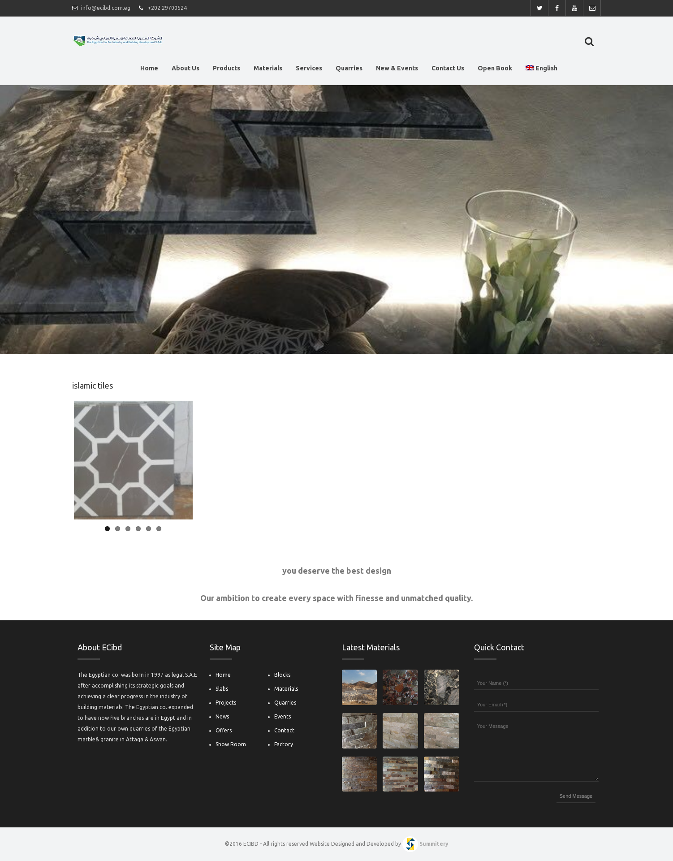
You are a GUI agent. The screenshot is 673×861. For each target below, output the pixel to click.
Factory (283, 744)
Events (282, 716)
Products (226, 70)
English (541, 68)
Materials (268, 70)
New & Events (397, 70)
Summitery (434, 844)
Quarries (349, 70)
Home (149, 70)
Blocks (282, 675)
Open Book (495, 70)
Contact (284, 730)
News (222, 716)
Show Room (231, 744)
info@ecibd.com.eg (105, 8)
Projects (226, 702)
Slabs (222, 689)
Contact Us (447, 70)
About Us (185, 70)
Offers (224, 730)
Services (309, 70)
